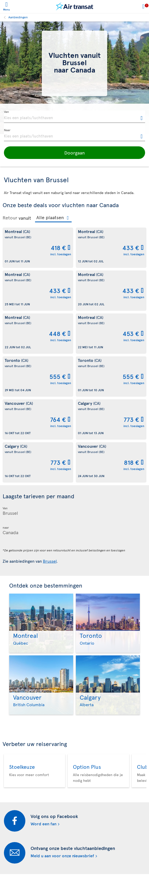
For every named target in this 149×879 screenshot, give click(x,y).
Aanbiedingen (18, 17)
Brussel (49, 561)
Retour (10, 217)
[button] (74, 152)
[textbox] (74, 116)
